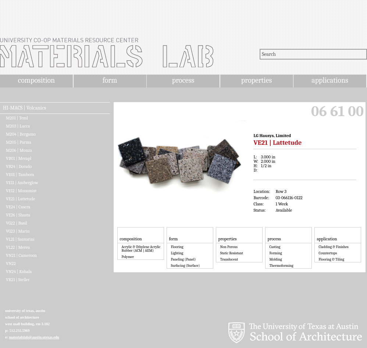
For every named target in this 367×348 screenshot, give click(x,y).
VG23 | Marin (18, 231)
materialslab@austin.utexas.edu (34, 337)
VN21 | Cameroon (21, 255)
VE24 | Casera (18, 206)
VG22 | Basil (16, 223)
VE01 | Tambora (20, 174)
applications (329, 80)
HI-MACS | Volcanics (24, 108)
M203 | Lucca (18, 126)
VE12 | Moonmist (21, 190)
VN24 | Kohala (19, 271)
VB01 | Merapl (18, 158)
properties (256, 80)
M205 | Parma (18, 142)
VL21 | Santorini (20, 239)
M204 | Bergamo (21, 134)
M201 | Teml (17, 118)
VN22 (11, 263)
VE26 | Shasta (18, 215)
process (183, 80)
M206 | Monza (19, 150)
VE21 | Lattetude (20, 198)
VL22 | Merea (18, 247)
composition (36, 80)
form (110, 80)
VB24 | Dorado (19, 166)
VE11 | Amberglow (22, 182)
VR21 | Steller (18, 279)
